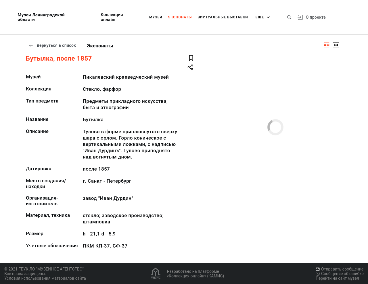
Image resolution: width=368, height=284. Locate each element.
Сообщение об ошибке (340, 273)
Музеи (155, 17)
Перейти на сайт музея (337, 278)
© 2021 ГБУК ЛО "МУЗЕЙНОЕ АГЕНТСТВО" (44, 269)
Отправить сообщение (339, 269)
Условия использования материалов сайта (45, 278)
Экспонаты (180, 17)
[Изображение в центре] (335, 45)
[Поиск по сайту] (289, 17)
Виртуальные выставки (223, 17)
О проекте (316, 17)
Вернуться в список (52, 45)
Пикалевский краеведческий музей (126, 77)
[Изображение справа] (326, 45)
